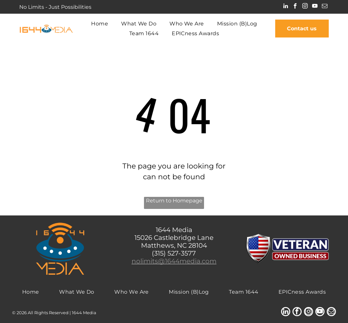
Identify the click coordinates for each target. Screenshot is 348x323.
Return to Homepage (174, 201)
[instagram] (305, 7)
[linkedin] (285, 7)
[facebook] (295, 7)
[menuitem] (100, 23)
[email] (325, 7)
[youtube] (315, 7)
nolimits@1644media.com (174, 261)
